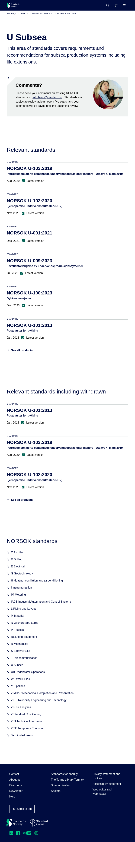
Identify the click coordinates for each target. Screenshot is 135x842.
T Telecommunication (24, 662)
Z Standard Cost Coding (26, 718)
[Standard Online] (39, 822)
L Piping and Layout (23, 612)
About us (14, 779)
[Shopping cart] (108, 6)
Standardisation (60, 785)
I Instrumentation (21, 591)
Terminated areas (22, 739)
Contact (14, 774)
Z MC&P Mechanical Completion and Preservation (42, 697)
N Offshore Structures (24, 626)
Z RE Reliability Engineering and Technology (38, 704)
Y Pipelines (18, 690)
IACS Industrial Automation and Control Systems (41, 605)
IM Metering (18, 598)
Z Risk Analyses (21, 711)
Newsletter (16, 790)
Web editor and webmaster (101, 791)
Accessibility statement (106, 783)
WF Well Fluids (20, 683)
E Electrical (18, 570)
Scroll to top (22, 809)
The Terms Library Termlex (67, 779)
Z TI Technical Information (27, 725)
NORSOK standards (66, 18)
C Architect (17, 556)
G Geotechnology (22, 577)
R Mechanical (19, 648)
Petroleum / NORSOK (42, 18)
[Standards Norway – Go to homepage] (15, 7)
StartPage (11, 18)
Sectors (24, 18)
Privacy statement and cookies (106, 776)
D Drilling (16, 563)
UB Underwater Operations (28, 676)
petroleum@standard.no (47, 101)
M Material (17, 619)
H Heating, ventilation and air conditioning (37, 584)
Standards (37, 6)
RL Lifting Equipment (24, 641)
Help (12, 796)
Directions (15, 785)
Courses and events (61, 6)
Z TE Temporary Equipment (28, 732)
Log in (121, 6)
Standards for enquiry (64, 774)
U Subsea (17, 669)
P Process (17, 634)
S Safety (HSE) (20, 655)
